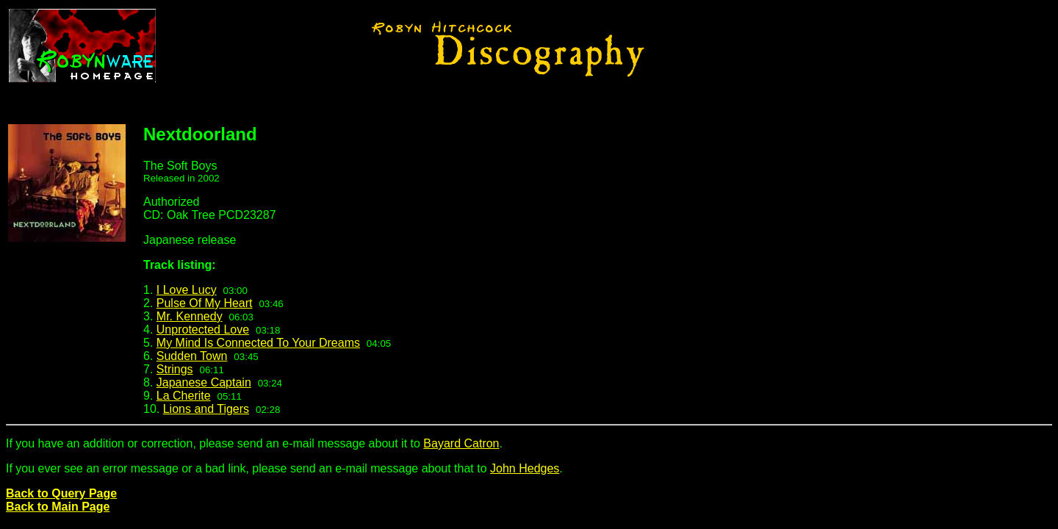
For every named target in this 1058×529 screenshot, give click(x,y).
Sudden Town (192, 356)
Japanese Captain (203, 382)
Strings (174, 369)
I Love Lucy (186, 290)
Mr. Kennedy (189, 316)
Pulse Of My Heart (204, 303)
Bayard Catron (461, 443)
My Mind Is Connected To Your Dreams (258, 343)
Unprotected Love (202, 329)
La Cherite (183, 395)
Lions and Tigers (206, 409)
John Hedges (524, 468)
